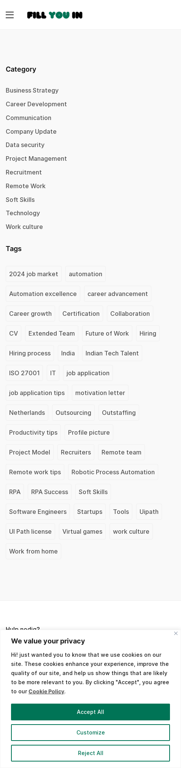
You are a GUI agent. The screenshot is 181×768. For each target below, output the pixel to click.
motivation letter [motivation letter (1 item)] (100, 393)
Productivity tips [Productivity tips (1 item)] (33, 432)
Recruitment (24, 172)
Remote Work (26, 186)
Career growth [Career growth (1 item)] (30, 313)
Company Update (31, 131)
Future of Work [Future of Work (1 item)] (107, 333)
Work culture (24, 226)
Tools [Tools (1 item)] (121, 511)
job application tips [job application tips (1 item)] (37, 393)
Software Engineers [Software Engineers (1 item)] (38, 511)
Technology (23, 213)
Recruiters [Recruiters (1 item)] (76, 452)
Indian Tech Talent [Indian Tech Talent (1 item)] (112, 353)
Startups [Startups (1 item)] (89, 511)
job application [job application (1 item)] (88, 373)
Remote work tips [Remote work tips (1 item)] (35, 472)
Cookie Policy (46, 691)
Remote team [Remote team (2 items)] (121, 452)
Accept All (90, 712)
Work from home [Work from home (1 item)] (33, 551)
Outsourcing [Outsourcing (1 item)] (73, 412)
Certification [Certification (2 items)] (81, 313)
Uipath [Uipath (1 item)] (149, 511)
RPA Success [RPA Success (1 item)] (49, 492)
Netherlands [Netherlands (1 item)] (27, 412)
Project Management (36, 158)
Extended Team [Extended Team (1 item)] (52, 333)
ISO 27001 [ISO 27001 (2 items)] (24, 373)
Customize (90, 732)
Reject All (90, 753)
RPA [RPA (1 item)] (15, 492)
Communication (28, 118)
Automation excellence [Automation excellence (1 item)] (43, 294)
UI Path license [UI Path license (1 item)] (30, 531)
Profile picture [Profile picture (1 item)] (89, 432)
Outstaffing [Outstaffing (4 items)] (119, 412)
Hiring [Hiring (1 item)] (148, 333)
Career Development (36, 104)
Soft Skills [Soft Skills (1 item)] (93, 492)
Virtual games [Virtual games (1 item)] (82, 531)
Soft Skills (20, 199)
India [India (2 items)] (68, 353)
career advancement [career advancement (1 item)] (117, 294)
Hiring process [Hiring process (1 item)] (30, 353)
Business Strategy (32, 90)
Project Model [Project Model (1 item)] (29, 452)
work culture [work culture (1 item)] (131, 531)
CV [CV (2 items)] (13, 333)
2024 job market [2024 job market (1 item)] (33, 274)
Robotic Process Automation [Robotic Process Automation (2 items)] (113, 472)
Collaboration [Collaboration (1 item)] (130, 313)
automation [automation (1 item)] (85, 274)
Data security (25, 145)
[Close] (176, 633)
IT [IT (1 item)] (53, 373)
